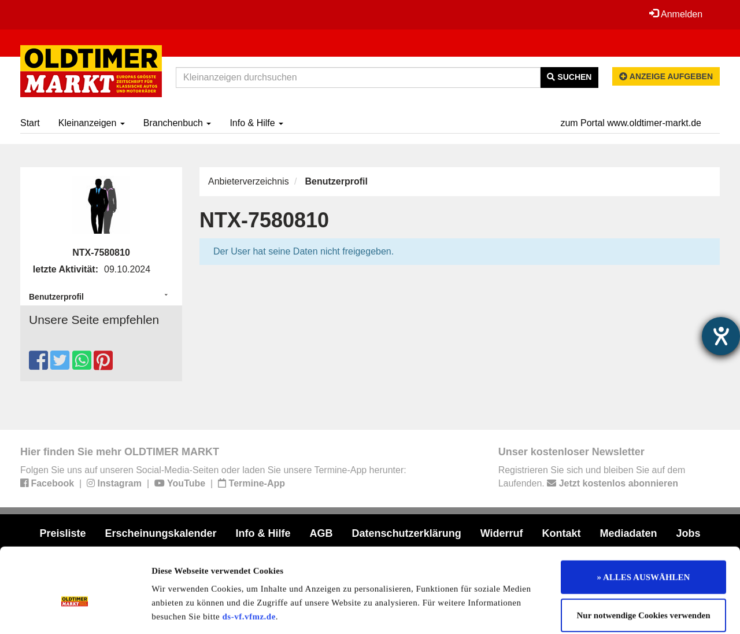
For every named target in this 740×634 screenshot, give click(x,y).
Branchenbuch (177, 123)
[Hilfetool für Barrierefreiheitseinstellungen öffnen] (721, 336)
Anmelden (675, 14)
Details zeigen (597, 611)
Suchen (569, 77)
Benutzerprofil (56, 296)
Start (30, 123)
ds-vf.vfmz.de (249, 559)
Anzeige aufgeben (666, 76)
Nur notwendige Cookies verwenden (644, 558)
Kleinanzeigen (91, 123)
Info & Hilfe (256, 123)
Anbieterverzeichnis (248, 181)
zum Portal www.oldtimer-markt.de (630, 123)
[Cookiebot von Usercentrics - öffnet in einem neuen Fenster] (74, 611)
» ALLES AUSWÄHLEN (643, 520)
